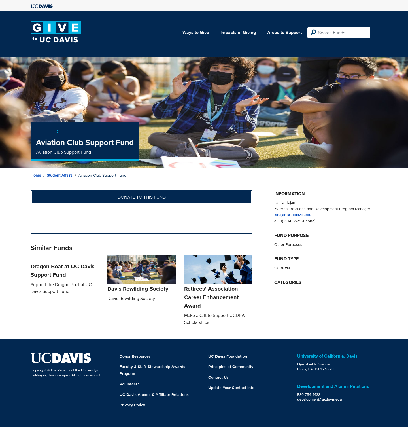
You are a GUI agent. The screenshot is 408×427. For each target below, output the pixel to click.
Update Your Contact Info (231, 387)
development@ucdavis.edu (319, 399)
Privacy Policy (132, 405)
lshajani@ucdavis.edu (292, 214)
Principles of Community (230, 366)
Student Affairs (60, 175)
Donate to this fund (142, 197)
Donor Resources (135, 356)
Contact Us (218, 377)
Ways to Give (195, 32)
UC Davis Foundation (227, 356)
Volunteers (129, 384)
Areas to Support (284, 32)
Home (36, 175)
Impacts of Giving (238, 32)
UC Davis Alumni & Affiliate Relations (154, 394)
